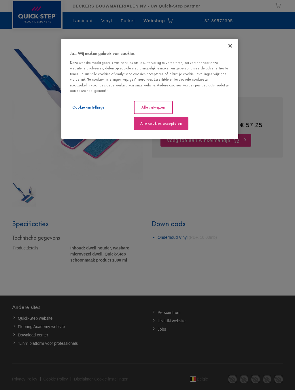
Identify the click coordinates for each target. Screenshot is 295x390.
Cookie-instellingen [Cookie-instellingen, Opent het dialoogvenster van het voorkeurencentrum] (89, 107)
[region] (149, 89)
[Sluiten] (230, 45)
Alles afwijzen (153, 107)
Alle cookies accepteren (161, 123)
